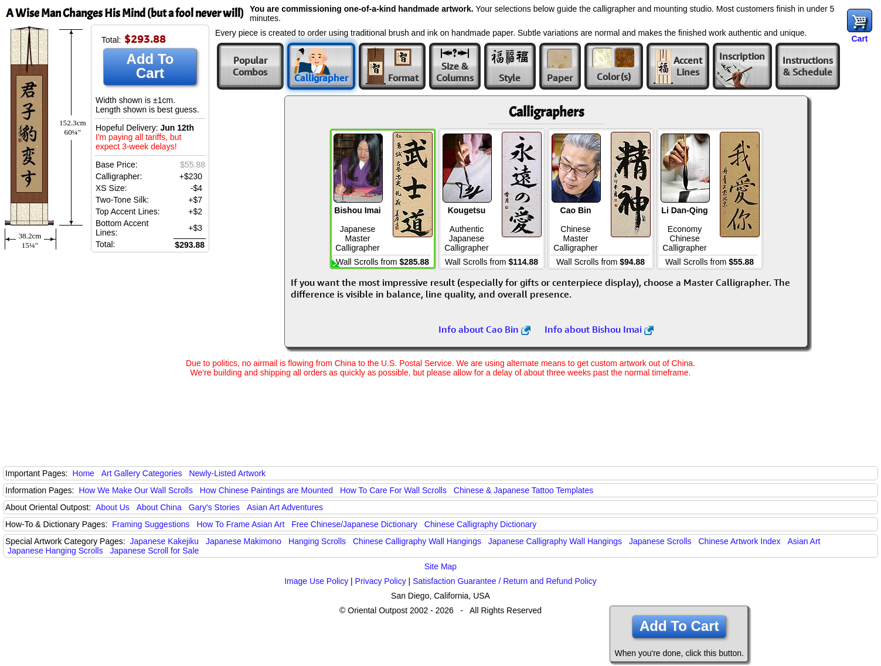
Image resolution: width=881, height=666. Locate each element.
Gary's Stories (214, 507)
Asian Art (803, 541)
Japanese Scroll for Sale (154, 550)
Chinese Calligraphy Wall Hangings (417, 541)
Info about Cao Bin (484, 329)
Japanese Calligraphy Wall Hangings (555, 541)
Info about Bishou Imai (599, 329)
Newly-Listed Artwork (227, 473)
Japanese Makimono (243, 541)
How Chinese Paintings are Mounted (266, 490)
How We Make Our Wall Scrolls (135, 490)
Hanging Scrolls (317, 541)
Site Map (440, 566)
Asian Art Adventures (285, 507)
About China (159, 507)
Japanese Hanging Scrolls (55, 550)
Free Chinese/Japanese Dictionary (354, 524)
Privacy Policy (380, 581)
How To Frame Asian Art (240, 524)
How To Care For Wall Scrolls (393, 490)
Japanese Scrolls (660, 541)
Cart (859, 38)
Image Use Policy (316, 581)
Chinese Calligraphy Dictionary (480, 524)
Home (83, 473)
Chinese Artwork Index (740, 541)
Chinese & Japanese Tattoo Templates (523, 490)
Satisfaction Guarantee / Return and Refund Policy (505, 581)
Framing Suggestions (150, 524)
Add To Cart (150, 66)
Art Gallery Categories (141, 473)
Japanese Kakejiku (164, 541)
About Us (113, 507)
